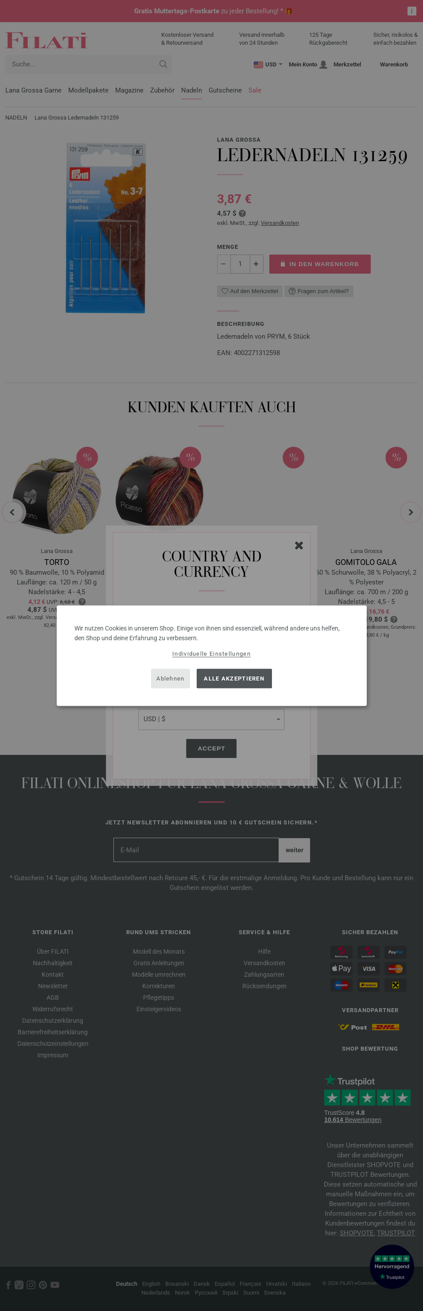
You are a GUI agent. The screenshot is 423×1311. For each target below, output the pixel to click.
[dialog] (212, 655)
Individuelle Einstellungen (211, 653)
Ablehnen (170, 678)
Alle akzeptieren (234, 678)
